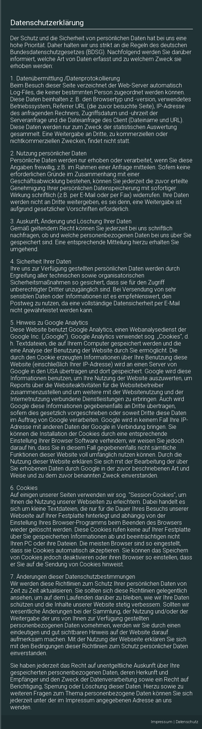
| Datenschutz (186, 721)
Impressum (162, 721)
